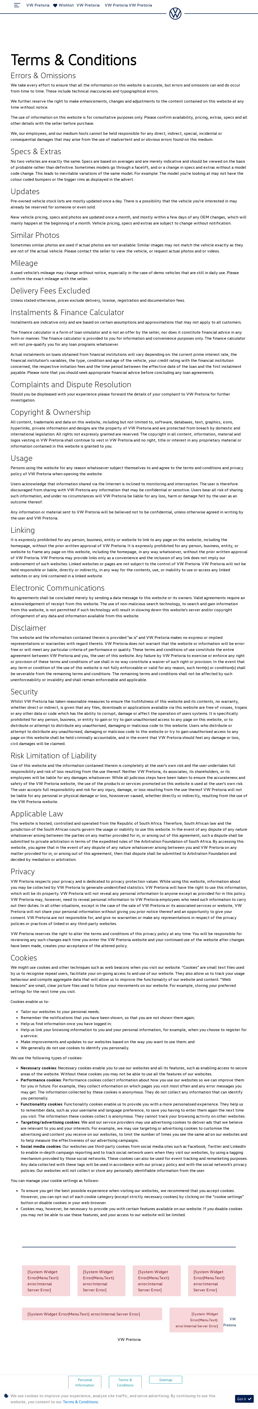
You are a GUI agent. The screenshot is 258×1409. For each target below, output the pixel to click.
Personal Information (84, 1382)
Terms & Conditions (125, 1382)
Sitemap (165, 1380)
